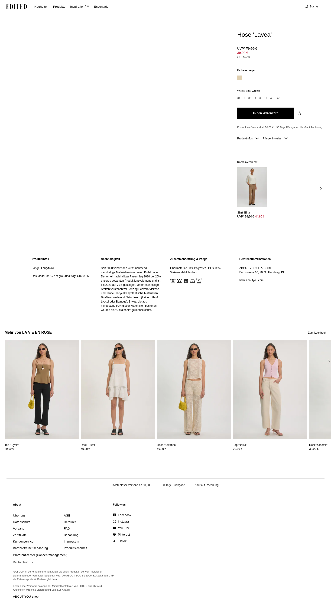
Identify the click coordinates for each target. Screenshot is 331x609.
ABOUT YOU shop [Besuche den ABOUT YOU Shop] (26, 596)
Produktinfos (248, 138)
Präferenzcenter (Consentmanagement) (40, 554)
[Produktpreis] (280, 53)
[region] (62, 284)
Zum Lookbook (317, 332)
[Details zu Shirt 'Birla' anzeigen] (252, 187)
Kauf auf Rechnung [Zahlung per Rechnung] (311, 127)
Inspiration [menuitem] (79, 6)
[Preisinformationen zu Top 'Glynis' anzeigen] (42, 449)
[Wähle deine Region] (24, 562)
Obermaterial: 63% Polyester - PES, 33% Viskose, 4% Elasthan (195, 270)
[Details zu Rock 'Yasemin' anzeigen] (318, 445)
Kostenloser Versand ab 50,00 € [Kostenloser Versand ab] (255, 127)
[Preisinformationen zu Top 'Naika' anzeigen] (270, 449)
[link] (17, 505)
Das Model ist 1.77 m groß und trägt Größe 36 (60, 276)
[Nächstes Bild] (321, 188)
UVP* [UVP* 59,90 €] (250, 216)
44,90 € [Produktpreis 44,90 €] (259, 216)
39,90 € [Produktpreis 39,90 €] (242, 52)
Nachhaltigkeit (110, 259)
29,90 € (237, 449)
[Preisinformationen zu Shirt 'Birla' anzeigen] (252, 216)
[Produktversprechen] (280, 128)
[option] (239, 78)
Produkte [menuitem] (59, 6)
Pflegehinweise (275, 138)
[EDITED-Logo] (16, 6)
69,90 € (85, 449)
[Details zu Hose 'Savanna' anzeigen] (194, 389)
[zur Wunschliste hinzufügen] (300, 113)
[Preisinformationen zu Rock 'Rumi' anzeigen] (118, 449)
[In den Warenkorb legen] (265, 113)
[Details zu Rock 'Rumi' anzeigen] (118, 389)
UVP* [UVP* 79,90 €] (247, 48)
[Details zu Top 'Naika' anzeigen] (270, 389)
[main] (165, 284)
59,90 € (161, 449)
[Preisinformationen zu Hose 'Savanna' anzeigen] (194, 449)
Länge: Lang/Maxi (43, 268)
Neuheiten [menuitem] (41, 6)
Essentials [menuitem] (101, 6)
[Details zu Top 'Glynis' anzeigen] (42, 389)
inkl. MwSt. (244, 57)
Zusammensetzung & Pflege (188, 259)
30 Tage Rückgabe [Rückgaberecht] (287, 127)
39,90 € (9, 449)
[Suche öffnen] (311, 6)
